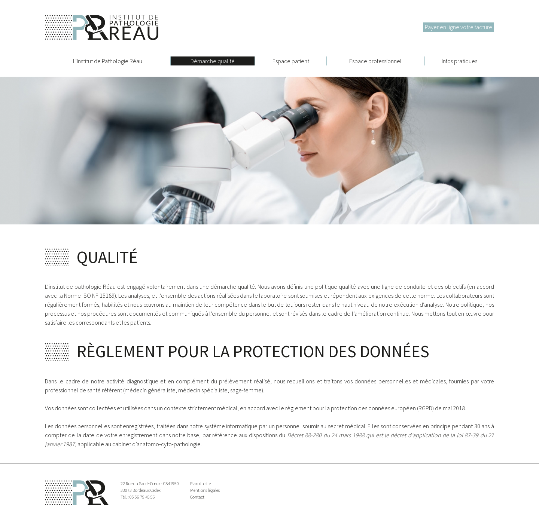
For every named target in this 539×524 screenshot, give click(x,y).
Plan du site (200, 483)
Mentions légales (205, 490)
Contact (197, 497)
